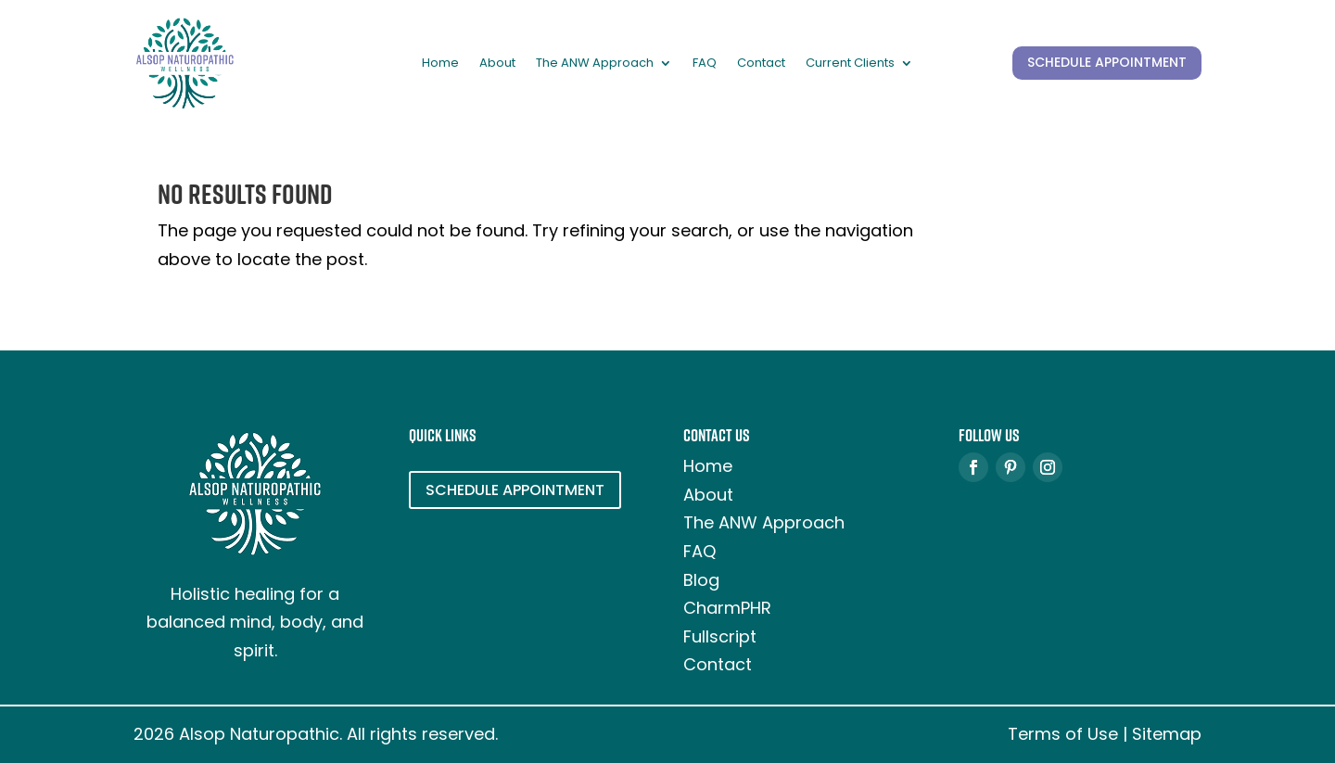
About (497, 64)
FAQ (705, 64)
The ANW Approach (595, 64)
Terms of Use (1063, 733)
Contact (761, 64)
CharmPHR (727, 607)
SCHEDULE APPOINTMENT (1107, 62)
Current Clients (850, 64)
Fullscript (719, 636)
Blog (701, 579)
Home (440, 64)
